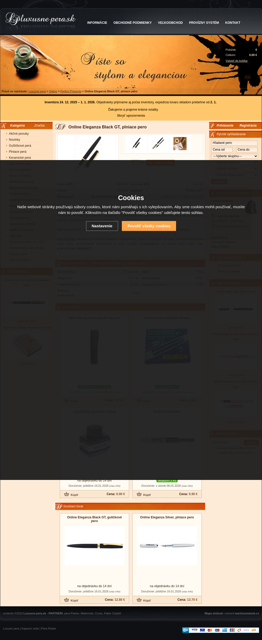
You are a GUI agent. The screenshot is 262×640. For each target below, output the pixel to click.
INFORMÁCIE (97, 23)
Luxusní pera (11, 628)
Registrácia (247, 125)
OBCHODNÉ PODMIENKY (132, 23)
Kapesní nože (30, 628)
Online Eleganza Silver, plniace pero (167, 517)
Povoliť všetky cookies (149, 226)
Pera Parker (48, 628)
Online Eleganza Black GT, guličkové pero (94, 519)
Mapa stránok (214, 613)
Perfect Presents (71, 91)
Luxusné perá (37, 91)
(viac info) (114, 485)
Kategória (16, 125)
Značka (39, 125)
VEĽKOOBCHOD (170, 23)
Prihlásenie (225, 125)
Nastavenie (102, 226)
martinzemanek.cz (247, 613)
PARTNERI (55, 613)
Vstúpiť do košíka (236, 60)
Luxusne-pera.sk (35, 613)
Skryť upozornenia (131, 115)
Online (53, 91)
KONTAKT (233, 23)
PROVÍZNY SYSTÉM (204, 23)
